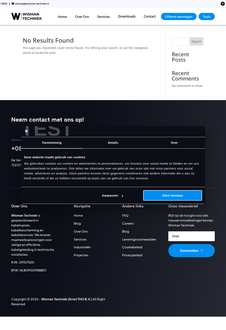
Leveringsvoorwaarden (139, 239)
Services (80, 239)
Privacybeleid (132, 255)
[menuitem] (62, 16)
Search (196, 41)
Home (78, 215)
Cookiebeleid (132, 247)
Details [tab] (113, 142)
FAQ (125, 215)
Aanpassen (112, 195)
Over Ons (81, 231)
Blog (77, 223)
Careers (128, 223)
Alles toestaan (172, 195)
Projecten (81, 255)
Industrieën (82, 247)
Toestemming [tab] (52, 142)
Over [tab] (174, 142)
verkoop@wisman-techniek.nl (32, 3)
